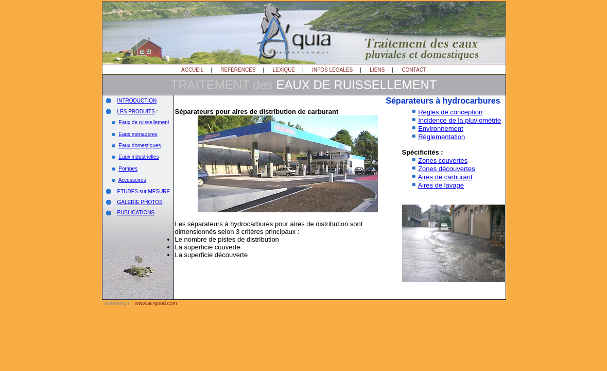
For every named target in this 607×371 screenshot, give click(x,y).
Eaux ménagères (138, 134)
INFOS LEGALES (332, 70)
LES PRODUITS (135, 111)
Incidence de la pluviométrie (459, 120)
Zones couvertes (442, 160)
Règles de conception (450, 112)
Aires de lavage (441, 185)
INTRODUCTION (137, 101)
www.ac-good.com (156, 303)
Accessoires (132, 180)
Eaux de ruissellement (143, 122)
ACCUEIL (192, 70)
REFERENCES (237, 70)
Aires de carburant (445, 177)
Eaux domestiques (139, 145)
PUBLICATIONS (135, 212)
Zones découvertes (446, 169)
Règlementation (441, 137)
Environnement (440, 128)
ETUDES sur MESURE (143, 191)
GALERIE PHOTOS (139, 202)
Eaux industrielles (138, 157)
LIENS (377, 70)
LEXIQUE (284, 70)
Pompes (127, 169)
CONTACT (414, 70)
